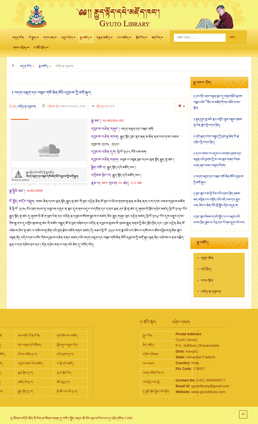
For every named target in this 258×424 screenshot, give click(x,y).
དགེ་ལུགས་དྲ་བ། (22, 354)
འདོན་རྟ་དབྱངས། (27, 106)
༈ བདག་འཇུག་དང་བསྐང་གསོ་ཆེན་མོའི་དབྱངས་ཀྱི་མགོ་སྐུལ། (51, 93)
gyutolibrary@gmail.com (189, 386)
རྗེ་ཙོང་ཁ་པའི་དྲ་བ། (24, 391)
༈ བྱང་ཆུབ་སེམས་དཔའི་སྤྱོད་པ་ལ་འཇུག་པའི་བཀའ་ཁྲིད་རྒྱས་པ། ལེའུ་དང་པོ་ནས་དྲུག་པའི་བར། (219, 219)
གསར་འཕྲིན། (21, 49)
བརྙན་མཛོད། (104, 39)
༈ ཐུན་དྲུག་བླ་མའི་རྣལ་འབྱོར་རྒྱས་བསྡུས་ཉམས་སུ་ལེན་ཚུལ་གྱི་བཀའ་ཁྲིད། (218, 122)
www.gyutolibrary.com (187, 392)
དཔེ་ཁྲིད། (206, 269)
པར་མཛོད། (124, 39)
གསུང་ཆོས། (207, 258)
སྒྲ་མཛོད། (86, 39)
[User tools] (181, 106)
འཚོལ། (232, 37)
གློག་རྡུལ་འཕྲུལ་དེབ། (24, 345)
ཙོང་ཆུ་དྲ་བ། (20, 382)
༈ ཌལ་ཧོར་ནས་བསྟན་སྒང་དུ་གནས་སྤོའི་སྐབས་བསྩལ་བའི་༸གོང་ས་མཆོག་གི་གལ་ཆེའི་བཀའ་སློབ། (218, 102)
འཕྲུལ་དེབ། (68, 39)
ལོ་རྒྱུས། (34, 39)
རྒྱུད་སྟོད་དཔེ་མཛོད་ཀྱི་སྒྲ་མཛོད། (24, 184)
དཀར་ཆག (50, 39)
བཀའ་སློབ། (207, 280)
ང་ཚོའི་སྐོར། (41, 49)
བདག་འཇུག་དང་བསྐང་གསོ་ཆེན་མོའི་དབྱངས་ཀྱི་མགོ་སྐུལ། (63, 184)
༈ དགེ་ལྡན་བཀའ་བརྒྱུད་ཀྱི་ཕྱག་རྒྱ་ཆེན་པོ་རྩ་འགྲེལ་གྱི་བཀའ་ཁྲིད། (216, 139)
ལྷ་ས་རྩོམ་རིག (21, 372)
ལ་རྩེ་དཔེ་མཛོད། (22, 363)
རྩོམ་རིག (141, 39)
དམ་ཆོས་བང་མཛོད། (24, 335)
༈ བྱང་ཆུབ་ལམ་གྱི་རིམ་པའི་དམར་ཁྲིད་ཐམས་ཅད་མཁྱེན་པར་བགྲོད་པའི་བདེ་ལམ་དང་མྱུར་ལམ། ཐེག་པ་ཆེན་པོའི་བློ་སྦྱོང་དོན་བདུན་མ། (217, 199)
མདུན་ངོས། (18, 37)
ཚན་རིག (157, 39)
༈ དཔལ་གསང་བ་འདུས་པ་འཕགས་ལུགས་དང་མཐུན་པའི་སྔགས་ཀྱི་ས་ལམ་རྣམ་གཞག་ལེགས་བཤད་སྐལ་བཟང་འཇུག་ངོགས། (218, 159)
